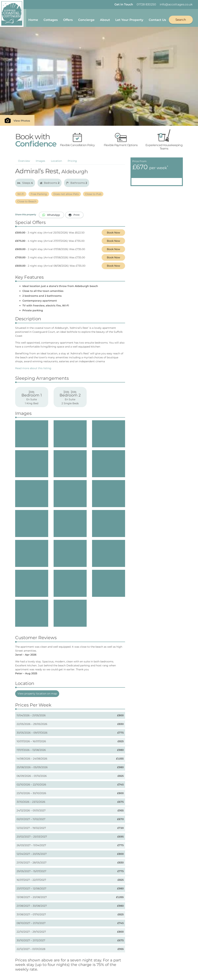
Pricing (72, 162)
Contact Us (157, 18)
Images (40, 162)
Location (56, 162)
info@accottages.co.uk (176, 4)
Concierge (87, 18)
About (105, 18)
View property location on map (37, 694)
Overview (24, 162)
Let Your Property (130, 18)
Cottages (51, 18)
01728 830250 (146, 4)
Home (33, 18)
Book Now (113, 233)
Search (181, 18)
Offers (68, 18)
